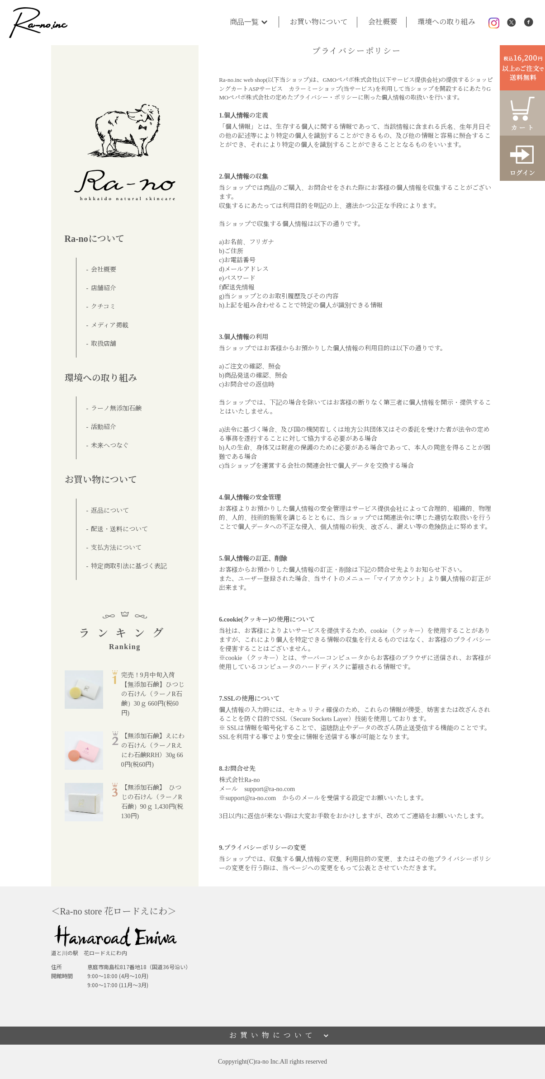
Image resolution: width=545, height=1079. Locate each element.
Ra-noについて (94, 239)
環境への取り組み (446, 22)
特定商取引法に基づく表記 (129, 566)
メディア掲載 (109, 325)
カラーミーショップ (315, 88)
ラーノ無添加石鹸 (116, 408)
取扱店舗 (103, 343)
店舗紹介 (103, 288)
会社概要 (382, 22)
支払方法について (116, 547)
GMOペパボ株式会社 (349, 79)
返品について (110, 510)
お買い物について (319, 22)
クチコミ (103, 306)
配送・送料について (119, 529)
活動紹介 (103, 427)
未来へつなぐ (110, 445)
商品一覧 (250, 22)
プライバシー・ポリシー (325, 97)
